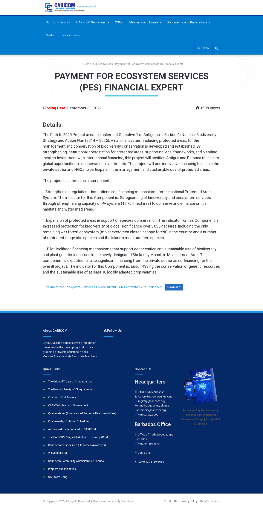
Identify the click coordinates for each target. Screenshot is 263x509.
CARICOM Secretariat (91, 22)
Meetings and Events (144, 22)
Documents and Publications (187, 22)
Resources (70, 35)
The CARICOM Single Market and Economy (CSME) (79, 437)
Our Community (57, 22)
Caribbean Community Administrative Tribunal (76, 461)
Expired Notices (103, 64)
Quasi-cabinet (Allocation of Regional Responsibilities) (82, 413)
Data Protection (209, 501)
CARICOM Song (57, 476)
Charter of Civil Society (62, 397)
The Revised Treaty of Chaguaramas (70, 389)
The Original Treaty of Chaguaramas (70, 381)
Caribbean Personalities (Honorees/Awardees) (77, 445)
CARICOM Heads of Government (68, 405)
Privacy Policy (189, 501)
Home (85, 64)
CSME (119, 22)
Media (50, 35)
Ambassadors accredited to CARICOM (72, 429)
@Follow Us (113, 331)
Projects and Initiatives (62, 469)
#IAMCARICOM (57, 453)
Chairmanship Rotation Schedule (68, 421)
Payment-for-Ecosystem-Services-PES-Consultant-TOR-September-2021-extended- (104, 287)
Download (173, 287)
